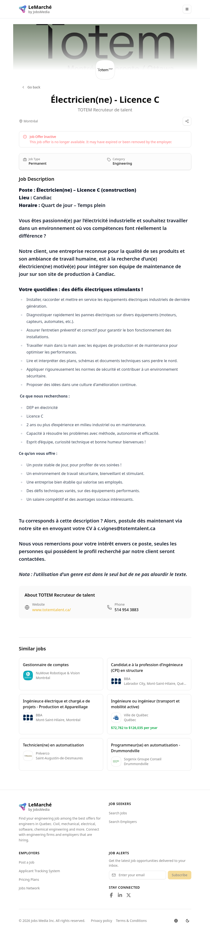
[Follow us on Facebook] (111, 895)
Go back (30, 87)
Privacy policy (101, 920)
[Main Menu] (187, 9)
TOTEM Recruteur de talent (105, 110)
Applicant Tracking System (39, 871)
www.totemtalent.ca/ (51, 609)
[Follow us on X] (128, 895)
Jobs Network (29, 888)
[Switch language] (176, 921)
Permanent (38, 163)
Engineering (122, 163)
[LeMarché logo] (35, 9)
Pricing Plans (29, 879)
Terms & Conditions (131, 920)
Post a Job (26, 862)
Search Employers (123, 821)
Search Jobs (118, 813)
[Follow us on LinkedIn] (120, 895)
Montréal (31, 121)
